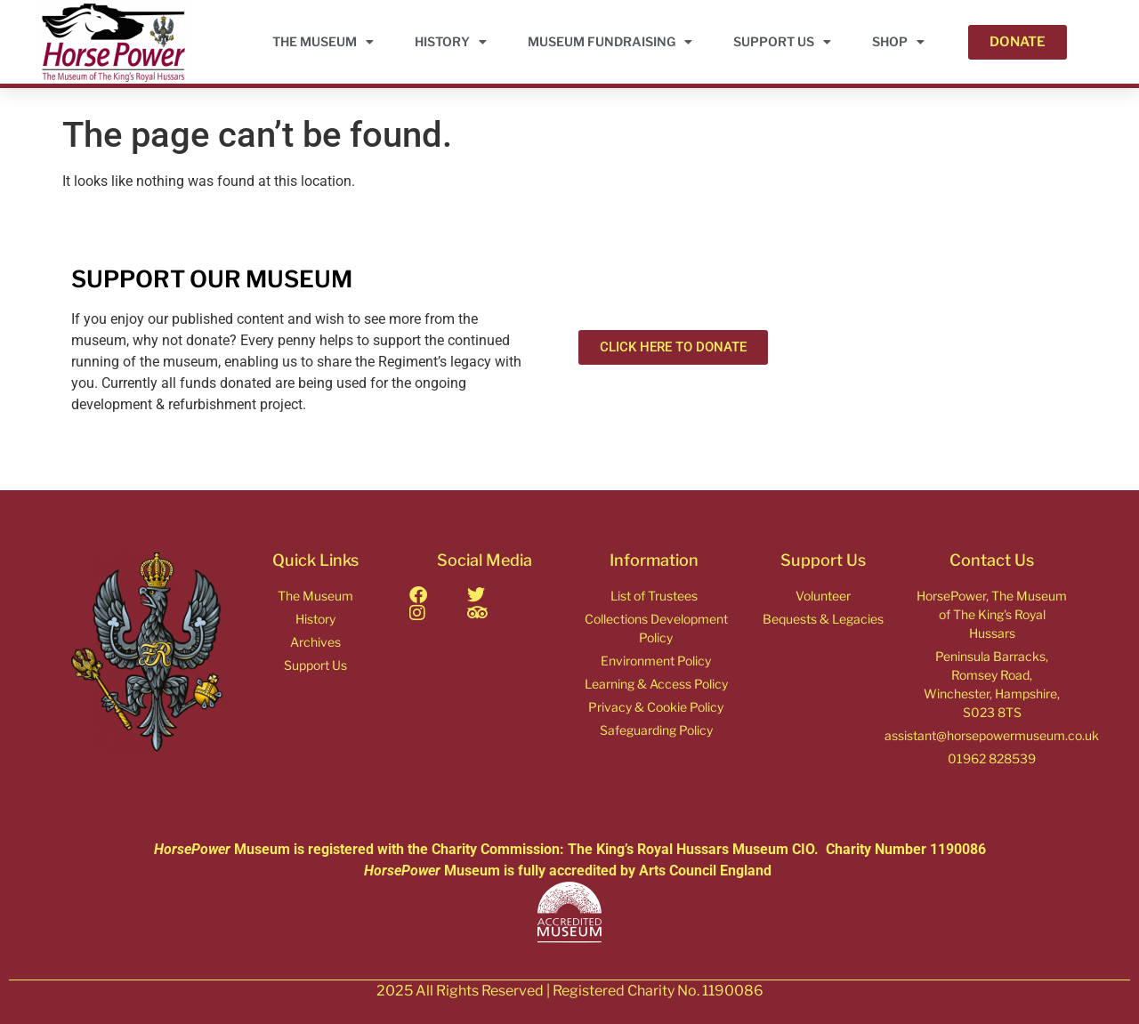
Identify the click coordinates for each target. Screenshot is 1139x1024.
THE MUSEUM (323, 42)
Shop (898, 42)
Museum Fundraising (610, 42)
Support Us (782, 42)
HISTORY (451, 42)
